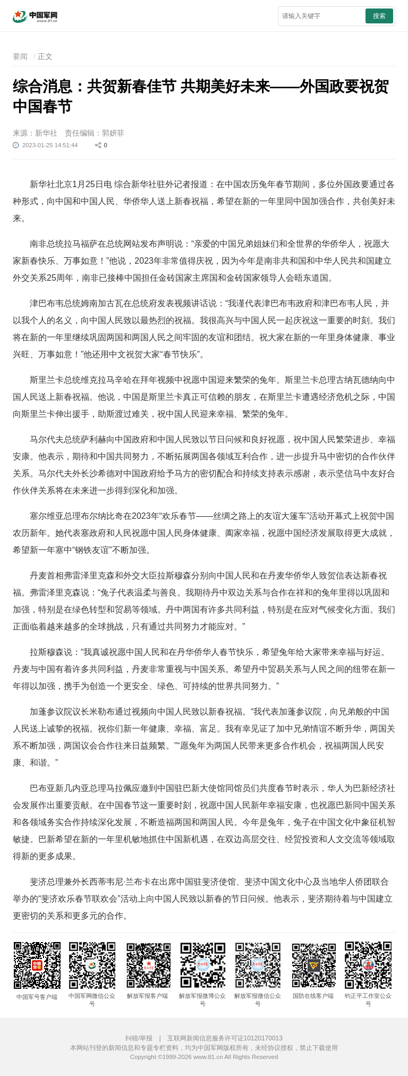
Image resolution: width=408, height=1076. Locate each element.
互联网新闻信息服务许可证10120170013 (225, 1038)
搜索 (379, 16)
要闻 (20, 56)
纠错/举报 (138, 1038)
